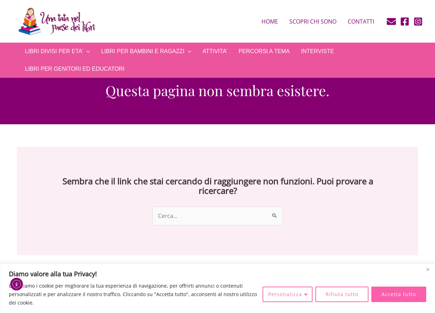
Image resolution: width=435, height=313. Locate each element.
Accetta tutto (399, 294)
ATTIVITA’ (214, 51)
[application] (86, 51)
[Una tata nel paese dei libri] (56, 21)
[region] (217, 288)
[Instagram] (418, 21)
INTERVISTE (317, 51)
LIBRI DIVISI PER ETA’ (57, 51)
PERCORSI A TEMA (264, 51)
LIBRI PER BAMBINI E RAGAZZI (146, 51)
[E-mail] (391, 21)
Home (269, 21)
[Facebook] (404, 21)
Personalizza (285, 294)
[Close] (427, 269)
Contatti (361, 21)
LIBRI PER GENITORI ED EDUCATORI (75, 69)
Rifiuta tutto (342, 294)
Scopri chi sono (312, 21)
